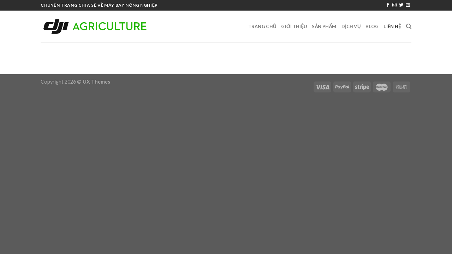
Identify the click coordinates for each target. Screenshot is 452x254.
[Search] (408, 26)
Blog (372, 26)
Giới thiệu (294, 26)
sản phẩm (324, 26)
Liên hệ (392, 26)
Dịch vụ (351, 26)
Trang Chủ (262, 26)
